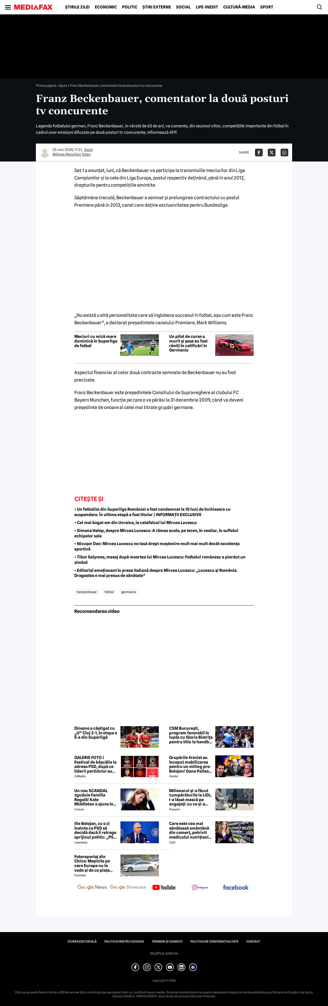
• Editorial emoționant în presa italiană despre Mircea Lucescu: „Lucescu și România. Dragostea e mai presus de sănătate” (156, 573)
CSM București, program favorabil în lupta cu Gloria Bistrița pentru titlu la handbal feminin (191, 735)
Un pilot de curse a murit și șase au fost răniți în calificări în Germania (188, 343)
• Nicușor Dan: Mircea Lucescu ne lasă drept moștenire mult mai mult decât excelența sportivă (157, 546)
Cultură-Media (239, 7)
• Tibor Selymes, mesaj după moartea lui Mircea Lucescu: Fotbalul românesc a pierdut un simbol (159, 560)
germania (128, 592)
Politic (129, 7)
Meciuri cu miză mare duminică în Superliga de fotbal (95, 341)
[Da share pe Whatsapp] (284, 152)
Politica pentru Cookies (124, 941)
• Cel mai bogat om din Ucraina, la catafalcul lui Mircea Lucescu (135, 522)
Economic (106, 7)
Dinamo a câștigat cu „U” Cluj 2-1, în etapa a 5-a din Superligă (95, 733)
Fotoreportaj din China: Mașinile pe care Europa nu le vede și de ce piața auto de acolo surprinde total (92, 863)
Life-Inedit (207, 7)
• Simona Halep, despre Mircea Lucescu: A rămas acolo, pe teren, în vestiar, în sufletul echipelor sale (156, 533)
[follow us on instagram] (200, 888)
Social (183, 7)
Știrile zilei (77, 7)
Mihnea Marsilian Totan (72, 154)
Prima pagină (46, 85)
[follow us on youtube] (164, 888)
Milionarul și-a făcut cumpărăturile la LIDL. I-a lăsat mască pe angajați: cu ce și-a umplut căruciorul (190, 797)
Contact (253, 941)
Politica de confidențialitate (214, 941)
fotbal (109, 592)
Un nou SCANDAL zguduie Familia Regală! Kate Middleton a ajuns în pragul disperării (93, 797)
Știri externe (156, 7)
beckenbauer (87, 592)
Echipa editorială (82, 941)
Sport (266, 7)
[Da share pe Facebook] (259, 152)
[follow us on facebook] (236, 888)
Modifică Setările (164, 953)
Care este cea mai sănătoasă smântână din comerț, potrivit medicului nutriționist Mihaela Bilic (190, 830)
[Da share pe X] (271, 152)
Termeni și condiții (167, 941)
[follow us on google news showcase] (128, 888)
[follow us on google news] (92, 888)
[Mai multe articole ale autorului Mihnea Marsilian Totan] (45, 152)
